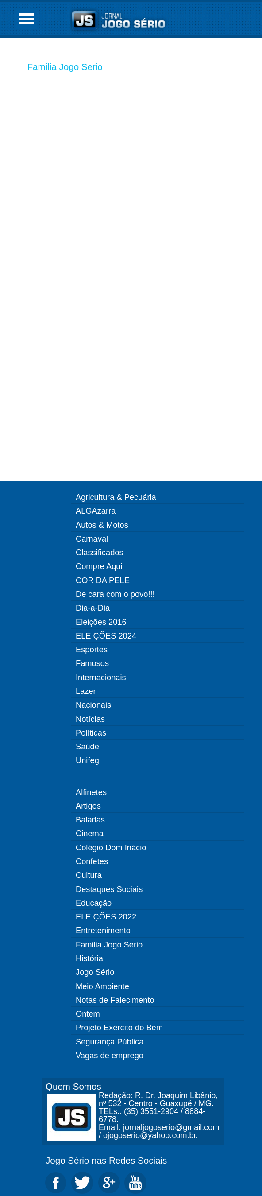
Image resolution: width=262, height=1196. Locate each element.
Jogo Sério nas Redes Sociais (106, 1160)
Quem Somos (73, 1086)
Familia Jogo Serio (65, 67)
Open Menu (26, 19)
